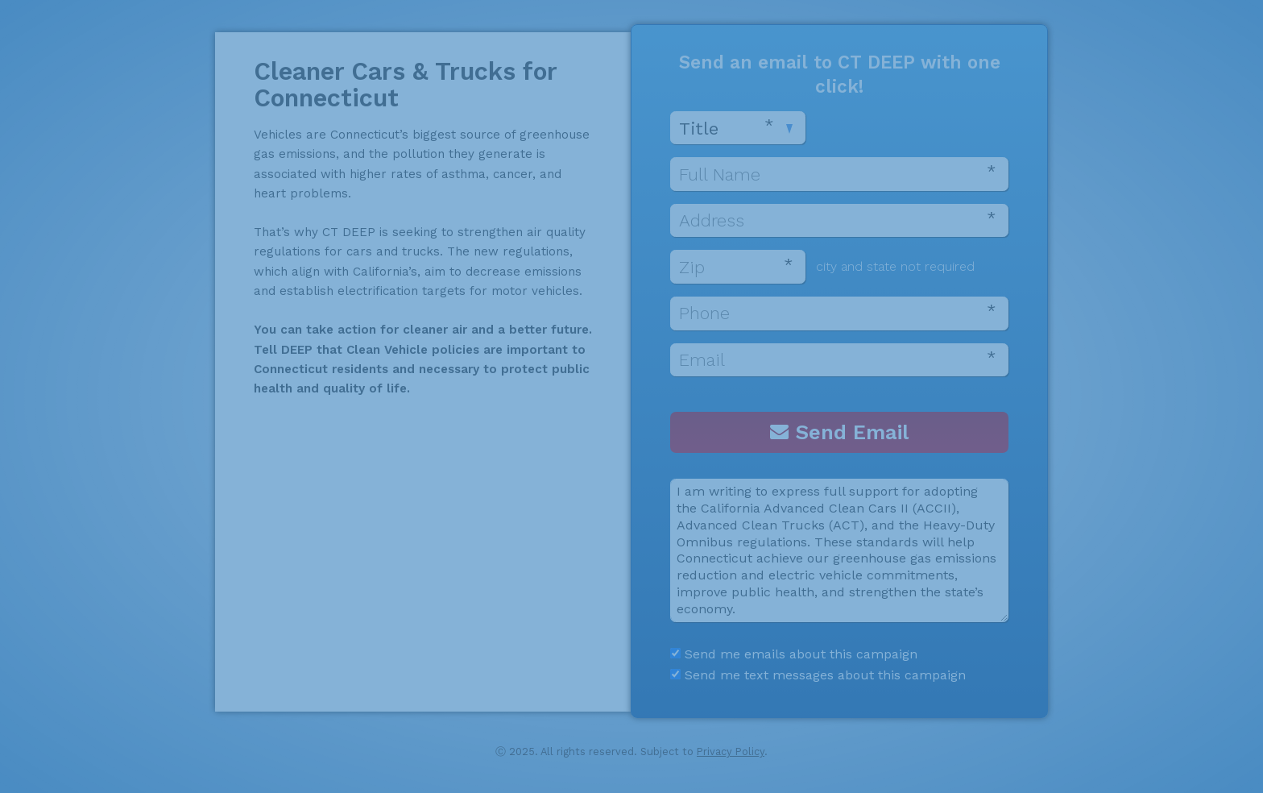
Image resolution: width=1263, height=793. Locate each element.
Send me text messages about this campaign (818, 675)
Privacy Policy (730, 751)
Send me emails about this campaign (793, 654)
